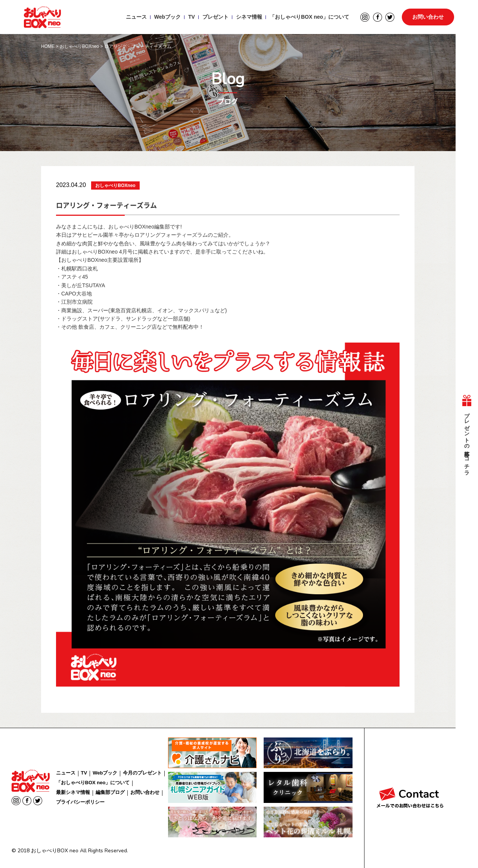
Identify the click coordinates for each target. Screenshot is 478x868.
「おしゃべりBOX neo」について (309, 17)
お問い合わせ (428, 17)
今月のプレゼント (142, 773)
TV (191, 17)
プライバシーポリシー (80, 802)
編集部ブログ (110, 792)
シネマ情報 (249, 17)
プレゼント (215, 17)
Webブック (167, 17)
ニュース (135, 17)
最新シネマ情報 (73, 792)
